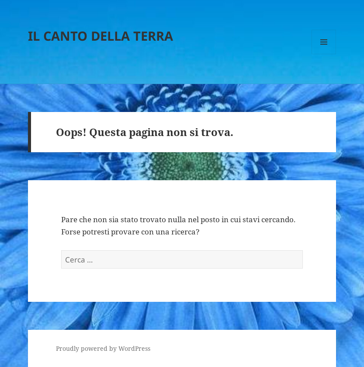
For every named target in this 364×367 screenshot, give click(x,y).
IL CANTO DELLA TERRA (100, 35)
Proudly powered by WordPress (103, 348)
